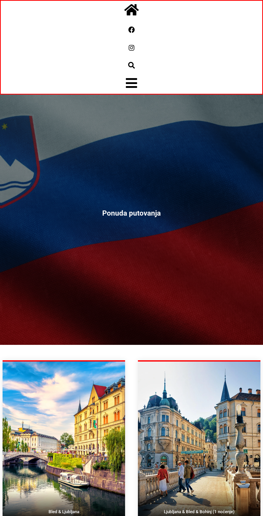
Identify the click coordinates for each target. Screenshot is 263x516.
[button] (131, 65)
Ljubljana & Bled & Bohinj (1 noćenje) (199, 511)
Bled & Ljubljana (64, 511)
